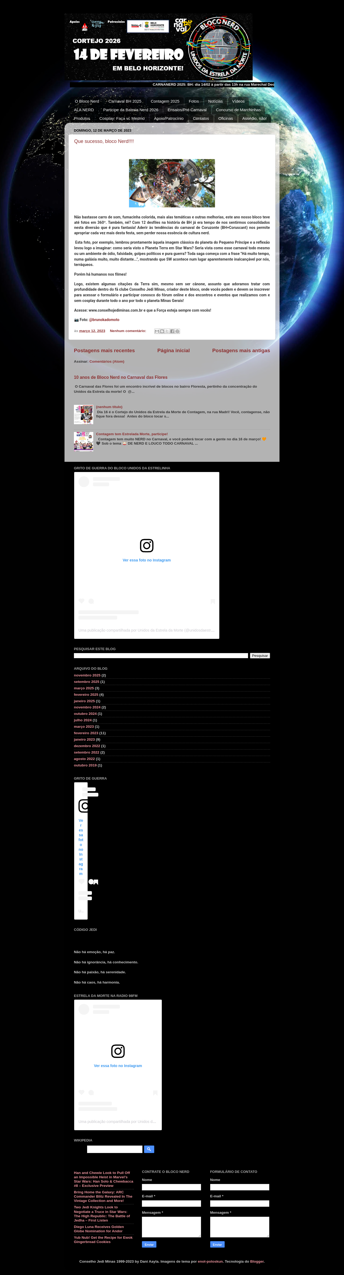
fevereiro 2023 (86, 733)
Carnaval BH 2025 (125, 101)
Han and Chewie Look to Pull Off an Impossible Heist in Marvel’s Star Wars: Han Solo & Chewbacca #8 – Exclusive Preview (103, 1179)
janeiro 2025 (84, 701)
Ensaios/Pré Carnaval (187, 109)
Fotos (194, 101)
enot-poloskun (210, 1261)
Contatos (201, 118)
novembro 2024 (87, 707)
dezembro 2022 (87, 746)
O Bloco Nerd (87, 101)
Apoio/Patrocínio (169, 118)
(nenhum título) (109, 407)
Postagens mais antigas (241, 350)
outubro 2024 (85, 714)
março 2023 (84, 727)
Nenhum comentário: (128, 331)
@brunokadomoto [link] (104, 320)
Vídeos (238, 101)
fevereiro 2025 (86, 695)
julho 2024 (83, 720)
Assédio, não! (254, 118)
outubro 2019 (85, 765)
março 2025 (84, 688)
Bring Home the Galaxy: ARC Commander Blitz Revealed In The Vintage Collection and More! (103, 1196)
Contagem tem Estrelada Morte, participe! (132, 434)
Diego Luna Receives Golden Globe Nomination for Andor (99, 1229)
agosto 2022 (84, 759)
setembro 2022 (86, 752)
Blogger (257, 1261)
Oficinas (225, 118)
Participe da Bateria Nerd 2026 (130, 109)
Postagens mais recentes (104, 350)
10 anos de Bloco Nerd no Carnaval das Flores (120, 377)
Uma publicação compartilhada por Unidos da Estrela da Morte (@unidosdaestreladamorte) (154, 630)
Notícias (215, 101)
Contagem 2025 (165, 101)
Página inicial (173, 350)
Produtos (82, 118)
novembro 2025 (87, 675)
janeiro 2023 (84, 739)
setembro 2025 (86, 682)
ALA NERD (84, 109)
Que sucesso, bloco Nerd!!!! (104, 141)
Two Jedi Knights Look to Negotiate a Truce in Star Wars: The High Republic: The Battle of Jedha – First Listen (102, 1213)
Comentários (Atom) (106, 361)
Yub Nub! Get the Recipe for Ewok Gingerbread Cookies (103, 1240)
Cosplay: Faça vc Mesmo (122, 118)
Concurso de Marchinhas (238, 109)
